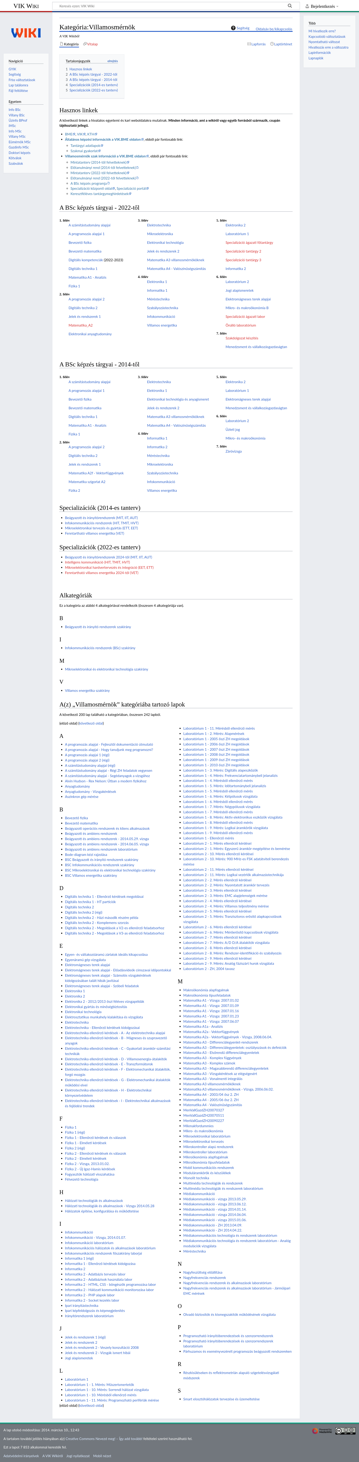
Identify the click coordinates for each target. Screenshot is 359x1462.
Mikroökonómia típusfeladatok (206, 1162)
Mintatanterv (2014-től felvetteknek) (98, 162)
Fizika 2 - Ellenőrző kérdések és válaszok (95, 1153)
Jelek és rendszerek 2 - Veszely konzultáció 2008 (102, 1347)
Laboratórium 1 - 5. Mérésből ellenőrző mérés (218, 791)
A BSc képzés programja (89, 183)
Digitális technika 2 (83, 308)
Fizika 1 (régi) (75, 1132)
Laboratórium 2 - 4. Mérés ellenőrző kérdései (217, 901)
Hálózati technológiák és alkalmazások (94, 1200)
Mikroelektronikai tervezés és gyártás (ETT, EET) (101, 528)
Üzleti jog (233, 429)
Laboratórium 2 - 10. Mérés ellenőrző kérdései (218, 854)
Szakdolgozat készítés (242, 338)
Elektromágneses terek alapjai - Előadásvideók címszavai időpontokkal (118, 970)
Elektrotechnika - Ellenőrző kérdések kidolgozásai (102, 1027)
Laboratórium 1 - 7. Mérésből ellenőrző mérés (218, 812)
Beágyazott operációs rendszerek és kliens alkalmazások (107, 828)
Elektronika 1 (157, 282)
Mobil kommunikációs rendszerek (208, 1167)
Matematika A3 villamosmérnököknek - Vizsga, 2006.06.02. (228, 1089)
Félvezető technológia (81, 1179)
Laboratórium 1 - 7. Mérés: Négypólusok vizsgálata (221, 807)
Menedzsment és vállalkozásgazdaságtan (256, 347)
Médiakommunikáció (199, 1194)
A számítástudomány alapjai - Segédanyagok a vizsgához (107, 776)
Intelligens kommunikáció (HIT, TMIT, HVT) (97, 562)
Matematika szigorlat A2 (86, 482)
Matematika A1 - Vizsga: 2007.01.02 (211, 1000)
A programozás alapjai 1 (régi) (87, 755)
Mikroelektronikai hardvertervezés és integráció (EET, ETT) (109, 567)
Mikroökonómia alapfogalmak (205, 1157)
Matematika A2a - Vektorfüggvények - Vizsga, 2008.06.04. (227, 1037)
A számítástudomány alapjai (89, 225)
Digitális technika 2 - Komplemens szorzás (97, 923)
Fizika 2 (74, 490)
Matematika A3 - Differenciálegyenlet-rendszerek (220, 1042)
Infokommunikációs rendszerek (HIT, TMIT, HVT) (102, 523)
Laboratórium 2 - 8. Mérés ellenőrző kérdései (217, 948)
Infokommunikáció (161, 316)
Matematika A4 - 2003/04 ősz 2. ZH (211, 1094)
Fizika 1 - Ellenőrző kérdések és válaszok (95, 1137)
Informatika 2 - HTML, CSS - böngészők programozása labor (110, 1284)
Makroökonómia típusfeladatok (207, 995)
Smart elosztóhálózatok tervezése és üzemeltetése (221, 1399)
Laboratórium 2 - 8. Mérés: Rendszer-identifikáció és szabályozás (232, 953)
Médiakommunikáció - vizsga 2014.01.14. (215, 1209)
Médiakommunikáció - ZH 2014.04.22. (212, 1230)
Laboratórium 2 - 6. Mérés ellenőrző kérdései (217, 927)
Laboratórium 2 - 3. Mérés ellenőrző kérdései (217, 890)
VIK (80, 134)
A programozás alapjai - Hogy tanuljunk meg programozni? (109, 749)
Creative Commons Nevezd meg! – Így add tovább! (103, 1439)
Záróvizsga (234, 451)
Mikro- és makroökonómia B (247, 308)
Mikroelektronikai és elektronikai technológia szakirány (106, 669)
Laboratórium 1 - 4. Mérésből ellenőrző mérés (218, 780)
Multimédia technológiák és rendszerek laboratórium (223, 1188)
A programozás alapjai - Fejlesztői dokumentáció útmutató (109, 744)
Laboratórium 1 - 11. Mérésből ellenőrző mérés (219, 728)
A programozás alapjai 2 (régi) (87, 760)
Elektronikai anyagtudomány (90, 334)
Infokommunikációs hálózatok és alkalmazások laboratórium (110, 1248)
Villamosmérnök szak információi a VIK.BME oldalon (105, 156)
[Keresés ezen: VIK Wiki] (176, 5)
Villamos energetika (162, 325)
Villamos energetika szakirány (87, 690)
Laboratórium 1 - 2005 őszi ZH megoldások (216, 739)
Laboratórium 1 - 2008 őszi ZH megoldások (216, 754)
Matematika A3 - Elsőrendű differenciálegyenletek (221, 1052)
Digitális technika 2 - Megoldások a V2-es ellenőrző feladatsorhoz (114, 928)
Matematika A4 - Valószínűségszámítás (176, 269)
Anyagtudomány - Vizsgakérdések (90, 791)
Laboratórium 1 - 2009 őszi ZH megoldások (216, 760)
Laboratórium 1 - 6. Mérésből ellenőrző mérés (218, 802)
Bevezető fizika (79, 242)
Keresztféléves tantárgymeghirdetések (99, 194)
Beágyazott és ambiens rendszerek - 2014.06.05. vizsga (107, 844)
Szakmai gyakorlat (84, 151)
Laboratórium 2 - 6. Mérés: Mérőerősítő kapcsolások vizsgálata (230, 932)
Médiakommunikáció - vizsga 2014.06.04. (215, 1214)
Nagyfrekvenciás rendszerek (204, 1277)
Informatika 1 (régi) (79, 1258)
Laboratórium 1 (237, 234)
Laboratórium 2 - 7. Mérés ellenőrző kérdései (217, 937)
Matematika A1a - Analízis (203, 1026)
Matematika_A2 (80, 325)
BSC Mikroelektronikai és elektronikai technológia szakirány (110, 870)
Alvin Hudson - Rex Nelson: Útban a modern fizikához (106, 781)
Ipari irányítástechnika (81, 1305)
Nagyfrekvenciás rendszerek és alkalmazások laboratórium (227, 1283)
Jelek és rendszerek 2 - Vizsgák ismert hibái (98, 1353)
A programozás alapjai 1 (86, 234)
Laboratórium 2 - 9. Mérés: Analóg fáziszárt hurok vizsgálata (228, 963)
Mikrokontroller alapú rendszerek (208, 1147)
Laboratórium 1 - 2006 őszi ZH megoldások (216, 744)
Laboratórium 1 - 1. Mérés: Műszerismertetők (99, 1384)
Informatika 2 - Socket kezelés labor (92, 1300)
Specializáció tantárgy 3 (243, 260)
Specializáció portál (131, 188)
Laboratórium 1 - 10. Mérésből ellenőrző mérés (100, 1395)
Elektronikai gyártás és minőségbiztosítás (96, 1007)
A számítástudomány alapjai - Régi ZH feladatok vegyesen (108, 770)
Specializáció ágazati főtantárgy (249, 242)
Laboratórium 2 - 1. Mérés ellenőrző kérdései (217, 843)
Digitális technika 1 (83, 269)
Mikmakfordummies (198, 1126)
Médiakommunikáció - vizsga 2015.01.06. (215, 1220)
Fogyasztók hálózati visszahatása (89, 1174)
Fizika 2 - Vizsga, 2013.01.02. (87, 1164)
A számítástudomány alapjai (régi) (90, 765)
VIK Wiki (26, 5)
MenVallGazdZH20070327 (203, 1110)
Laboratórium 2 (237, 282)
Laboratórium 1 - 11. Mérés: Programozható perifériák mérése (112, 1400)
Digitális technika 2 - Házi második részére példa (101, 917)
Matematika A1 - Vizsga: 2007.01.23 (211, 1016)
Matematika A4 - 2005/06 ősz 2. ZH (211, 1100)
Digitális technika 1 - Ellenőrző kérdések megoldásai (104, 896)
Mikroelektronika (160, 234)
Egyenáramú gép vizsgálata (85, 960)
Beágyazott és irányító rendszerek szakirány (98, 627)
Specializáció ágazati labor (245, 316)
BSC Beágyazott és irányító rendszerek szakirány (101, 859)
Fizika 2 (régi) (75, 1148)
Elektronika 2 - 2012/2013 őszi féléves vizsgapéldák (104, 1001)
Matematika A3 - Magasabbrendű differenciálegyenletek (226, 1068)
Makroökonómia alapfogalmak (206, 990)
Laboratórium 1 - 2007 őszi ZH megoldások (216, 749)
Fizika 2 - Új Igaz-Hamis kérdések (90, 1169)
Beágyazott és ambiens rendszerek (91, 833)
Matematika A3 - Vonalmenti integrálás (212, 1079)
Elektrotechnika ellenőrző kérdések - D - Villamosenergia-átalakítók (116, 1059)
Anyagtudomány (77, 786)
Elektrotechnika (159, 225)
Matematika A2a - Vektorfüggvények (211, 1032)
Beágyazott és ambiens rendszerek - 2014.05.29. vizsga (107, 839)
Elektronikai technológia (165, 242)
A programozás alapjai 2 (86, 299)
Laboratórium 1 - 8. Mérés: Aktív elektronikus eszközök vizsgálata (233, 817)
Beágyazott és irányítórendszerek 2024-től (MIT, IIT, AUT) (108, 557)
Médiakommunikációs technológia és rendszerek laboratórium (230, 1235)
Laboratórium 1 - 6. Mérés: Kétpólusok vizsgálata (220, 796)
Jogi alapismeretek (239, 290)
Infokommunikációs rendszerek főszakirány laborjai (103, 1253)
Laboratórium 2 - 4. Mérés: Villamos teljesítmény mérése (226, 906)
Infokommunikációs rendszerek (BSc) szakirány (100, 648)
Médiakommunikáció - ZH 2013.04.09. (212, 1225)
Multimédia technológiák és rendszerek (213, 1183)
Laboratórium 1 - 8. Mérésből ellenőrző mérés (218, 822)
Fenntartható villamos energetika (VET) (94, 533)
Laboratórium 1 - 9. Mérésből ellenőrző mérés (218, 833)
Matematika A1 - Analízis (87, 277)
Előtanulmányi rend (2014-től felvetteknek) (103, 167)
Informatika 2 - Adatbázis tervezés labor (95, 1274)
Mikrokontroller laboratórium (205, 1152)
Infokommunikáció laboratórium (89, 1243)
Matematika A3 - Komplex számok (209, 1063)
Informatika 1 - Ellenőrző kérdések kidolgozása (100, 1263)
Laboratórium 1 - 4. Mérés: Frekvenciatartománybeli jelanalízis (230, 775)
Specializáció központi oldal (91, 188)
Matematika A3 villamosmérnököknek (175, 260)
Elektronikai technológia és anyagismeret (178, 399)
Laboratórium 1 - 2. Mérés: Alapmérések (214, 733)
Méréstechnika (158, 299)
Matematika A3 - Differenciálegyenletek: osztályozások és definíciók (235, 1047)
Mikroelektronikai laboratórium (207, 1136)
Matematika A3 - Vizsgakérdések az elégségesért (220, 1074)
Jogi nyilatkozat (78, 1456)
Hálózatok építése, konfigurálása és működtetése (102, 1211)
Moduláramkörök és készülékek (207, 1173)
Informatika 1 (157, 290)
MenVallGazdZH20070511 (203, 1115)
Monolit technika (196, 1178)
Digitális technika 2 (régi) (83, 912)
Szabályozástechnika (162, 308)
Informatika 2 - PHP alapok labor (90, 1295)
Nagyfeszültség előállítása (203, 1272)
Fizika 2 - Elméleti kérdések (85, 1158)
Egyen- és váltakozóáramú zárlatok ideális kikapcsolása (106, 954)
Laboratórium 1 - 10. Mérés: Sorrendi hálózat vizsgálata (107, 1390)
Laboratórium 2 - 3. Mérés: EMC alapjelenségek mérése (225, 895)
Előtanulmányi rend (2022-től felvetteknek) (103, 178)
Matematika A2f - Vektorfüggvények (96, 473)
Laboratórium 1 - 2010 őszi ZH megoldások (216, 765)
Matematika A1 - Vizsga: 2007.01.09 (211, 1005)
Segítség (240, 28)
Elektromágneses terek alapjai (248, 299)
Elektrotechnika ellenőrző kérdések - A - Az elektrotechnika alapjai (115, 1033)
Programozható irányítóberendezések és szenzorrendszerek (228, 1336)
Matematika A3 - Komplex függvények (212, 1058)
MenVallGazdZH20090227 (203, 1120)
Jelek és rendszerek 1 (84, 316)
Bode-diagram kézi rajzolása (86, 854)
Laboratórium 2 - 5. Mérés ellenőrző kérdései (217, 911)
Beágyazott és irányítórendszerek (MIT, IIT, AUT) (101, 518)
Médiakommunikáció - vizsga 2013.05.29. (215, 1199)
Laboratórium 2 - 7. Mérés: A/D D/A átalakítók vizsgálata (226, 942)
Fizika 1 (74, 286)
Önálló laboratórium (241, 325)
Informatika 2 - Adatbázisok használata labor (98, 1279)
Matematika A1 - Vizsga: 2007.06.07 (211, 1021)
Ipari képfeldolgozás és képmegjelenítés (95, 1310)
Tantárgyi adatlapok (85, 145)
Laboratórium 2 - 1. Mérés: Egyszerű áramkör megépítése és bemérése (236, 848)
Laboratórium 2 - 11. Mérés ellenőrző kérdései (218, 869)
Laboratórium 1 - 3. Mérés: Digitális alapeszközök (220, 770)
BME (69, 134)
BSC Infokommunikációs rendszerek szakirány (99, 865)
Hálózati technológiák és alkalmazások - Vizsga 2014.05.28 (110, 1206)
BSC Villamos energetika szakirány (91, 875)
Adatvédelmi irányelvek (21, 1456)
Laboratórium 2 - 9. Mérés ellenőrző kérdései (217, 958)
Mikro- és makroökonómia (245, 438)
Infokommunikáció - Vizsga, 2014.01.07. (95, 1237)
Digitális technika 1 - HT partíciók (90, 902)
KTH (90, 134)
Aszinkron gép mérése (81, 796)
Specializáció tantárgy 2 (243, 251)
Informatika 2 (236, 269)
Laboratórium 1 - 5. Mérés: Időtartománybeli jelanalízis (224, 786)
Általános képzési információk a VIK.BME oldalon (103, 139)
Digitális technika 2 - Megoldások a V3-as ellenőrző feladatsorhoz (114, 933)
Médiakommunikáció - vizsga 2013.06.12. (215, 1204)
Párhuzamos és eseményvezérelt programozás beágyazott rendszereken (237, 1351)
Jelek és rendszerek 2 (163, 251)
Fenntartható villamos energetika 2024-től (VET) (102, 573)
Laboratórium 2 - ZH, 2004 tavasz (209, 969)
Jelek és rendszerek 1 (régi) (85, 1337)
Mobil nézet (102, 1456)
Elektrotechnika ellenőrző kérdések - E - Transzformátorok (109, 1064)
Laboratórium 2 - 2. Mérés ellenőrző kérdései (217, 880)
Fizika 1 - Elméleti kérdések (85, 1143)
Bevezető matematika (84, 251)
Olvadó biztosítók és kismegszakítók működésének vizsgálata (229, 1314)
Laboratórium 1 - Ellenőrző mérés (208, 838)
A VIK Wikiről (52, 1456)
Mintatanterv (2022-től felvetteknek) (98, 173)
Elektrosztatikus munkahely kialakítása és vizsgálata (104, 1017)
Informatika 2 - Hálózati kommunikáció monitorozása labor (109, 1290)
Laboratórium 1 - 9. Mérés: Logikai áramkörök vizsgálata (225, 828)
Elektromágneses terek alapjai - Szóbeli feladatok (102, 986)
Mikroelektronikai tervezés (203, 1141)
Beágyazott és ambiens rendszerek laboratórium (101, 849)
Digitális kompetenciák (85, 260)
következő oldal (91, 723)
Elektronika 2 (235, 225)
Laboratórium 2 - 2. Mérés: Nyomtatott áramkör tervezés (226, 885)
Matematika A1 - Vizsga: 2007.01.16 (211, 1011)
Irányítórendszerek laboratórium (89, 1316)
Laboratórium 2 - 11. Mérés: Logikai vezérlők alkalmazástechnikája (233, 875)
